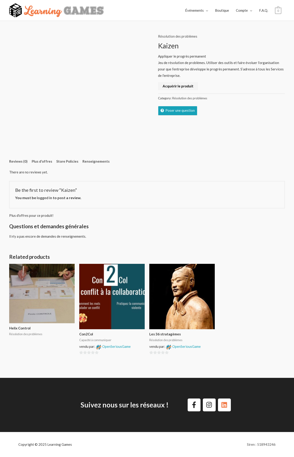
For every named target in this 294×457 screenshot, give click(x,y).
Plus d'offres (42, 161)
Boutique (222, 10)
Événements (194, 10)
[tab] (20, 161)
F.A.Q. (263, 10)
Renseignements (96, 161)
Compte (242, 10)
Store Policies (67, 161)
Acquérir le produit (178, 86)
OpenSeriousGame (116, 346)
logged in (44, 197)
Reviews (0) (18, 161)
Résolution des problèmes (177, 36)
